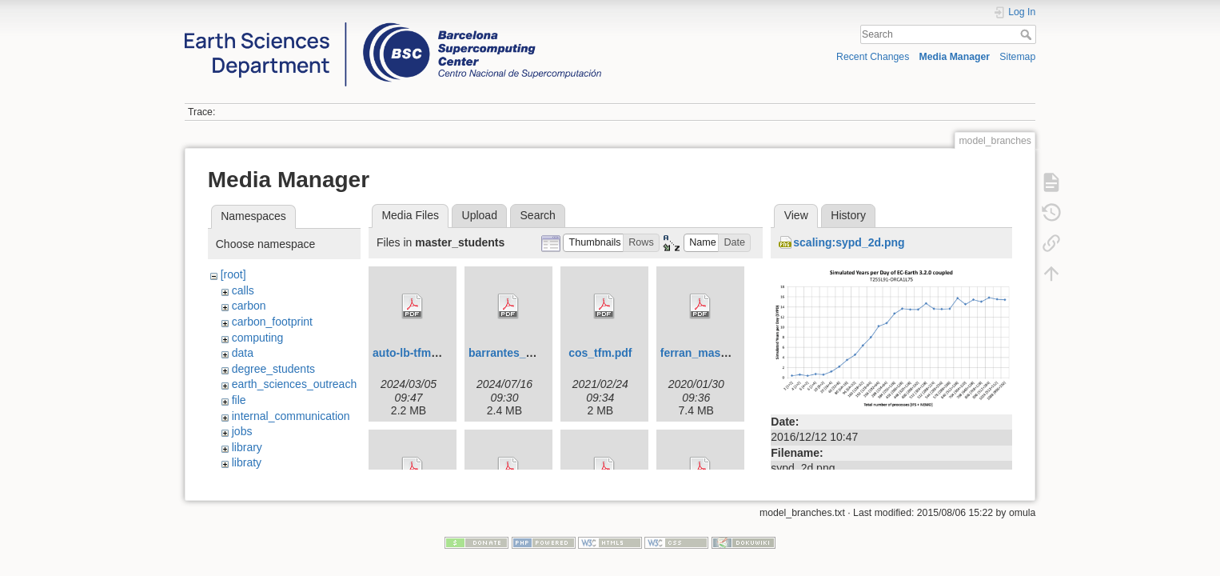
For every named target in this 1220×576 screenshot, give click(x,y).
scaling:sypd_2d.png (848, 242)
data (242, 352)
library (247, 447)
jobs (242, 431)
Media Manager (955, 56)
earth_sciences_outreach (294, 384)
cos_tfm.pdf (600, 352)
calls (243, 290)
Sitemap (1017, 56)
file (239, 400)
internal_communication (291, 416)
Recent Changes (872, 56)
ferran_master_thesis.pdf (727, 352)
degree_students (273, 368)
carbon (249, 305)
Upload (479, 215)
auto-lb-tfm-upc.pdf (424, 352)
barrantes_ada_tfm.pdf (528, 352)
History (848, 215)
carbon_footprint (272, 321)
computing (258, 337)
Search (1027, 34)
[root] (233, 274)
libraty (246, 462)
